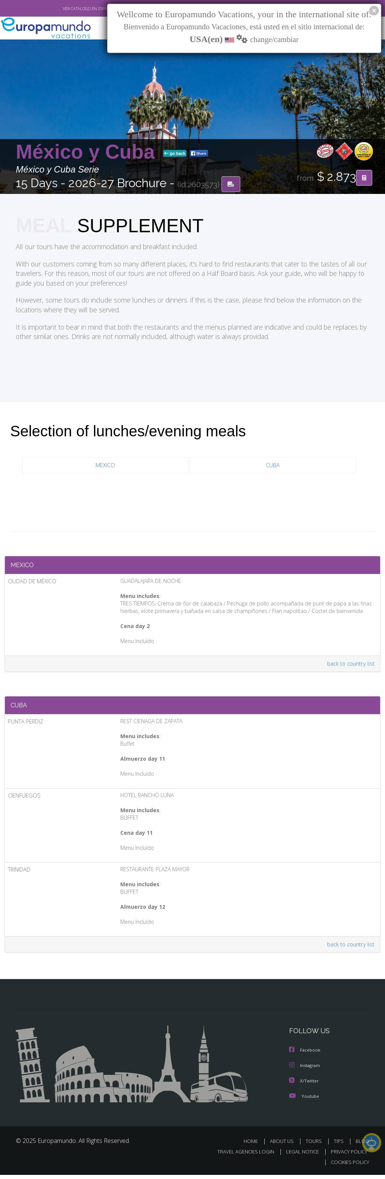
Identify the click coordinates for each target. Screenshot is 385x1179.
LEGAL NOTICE (299, 1155)
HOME (253, 1145)
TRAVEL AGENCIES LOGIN (240, 1155)
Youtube (304, 1100)
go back (174, 153)
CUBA (273, 466)
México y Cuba (88, 152)
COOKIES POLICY (348, 1166)
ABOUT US (283, 1145)
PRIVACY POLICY (347, 1155)
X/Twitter (304, 1085)
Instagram (305, 1070)
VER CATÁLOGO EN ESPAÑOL (72, 8)
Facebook (305, 1055)
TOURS (315, 1145)
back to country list (350, 666)
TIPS (339, 1145)
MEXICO (105, 466)
